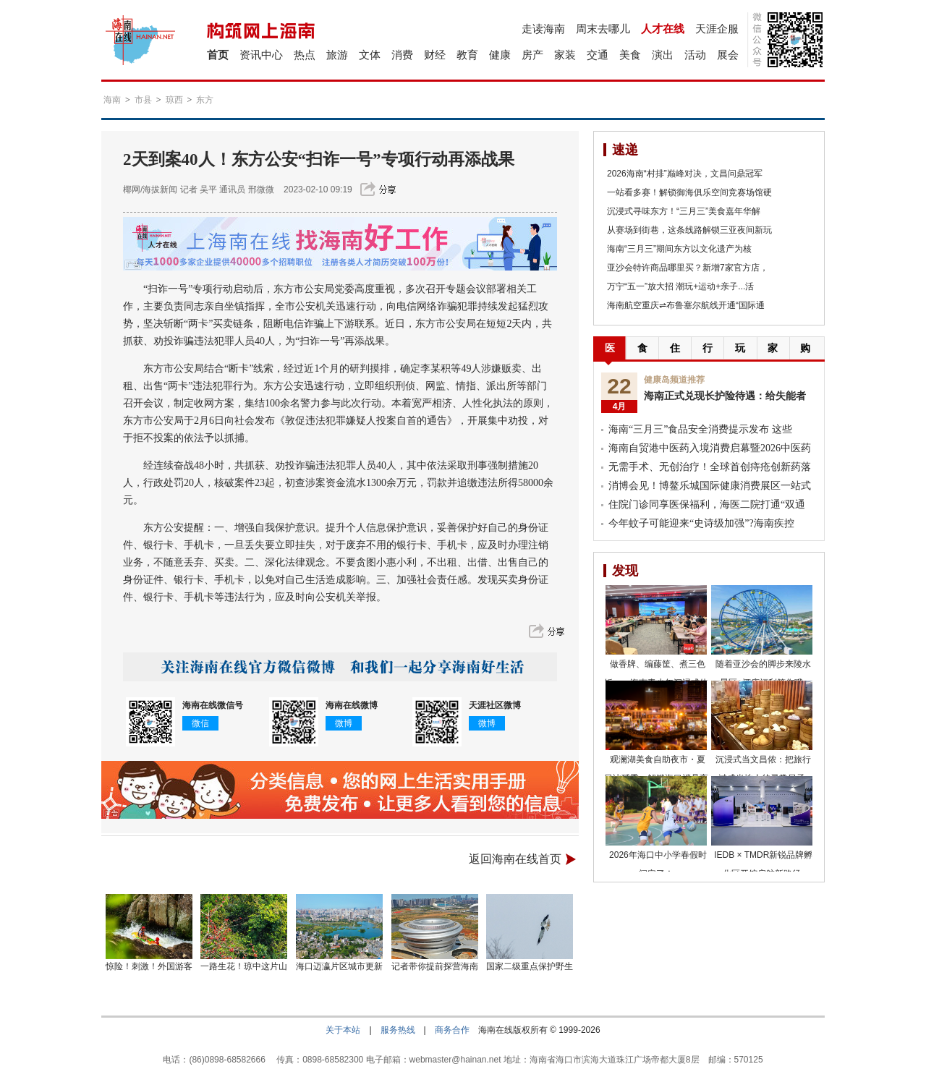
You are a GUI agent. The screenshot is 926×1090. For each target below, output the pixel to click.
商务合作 (452, 1030)
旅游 (337, 54)
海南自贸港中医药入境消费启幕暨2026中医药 (709, 448)
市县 (143, 100)
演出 (663, 54)
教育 (467, 54)
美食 (630, 54)
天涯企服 (717, 28)
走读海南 (543, 28)
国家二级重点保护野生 (529, 966)
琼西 (174, 100)
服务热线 (398, 1030)
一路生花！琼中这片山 (243, 966)
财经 (435, 54)
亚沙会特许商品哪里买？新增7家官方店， (687, 268)
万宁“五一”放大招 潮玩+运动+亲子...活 (680, 286)
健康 (500, 54)
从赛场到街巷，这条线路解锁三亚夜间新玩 (689, 230)
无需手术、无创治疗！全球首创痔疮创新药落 (709, 466)
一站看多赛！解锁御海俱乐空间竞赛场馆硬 (689, 192)
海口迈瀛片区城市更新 (339, 966)
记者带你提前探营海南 (434, 966)
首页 (218, 54)
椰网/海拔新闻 (150, 189)
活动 (695, 54)
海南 (112, 100)
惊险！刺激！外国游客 (149, 966)
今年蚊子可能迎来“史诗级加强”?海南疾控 (701, 523)
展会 (728, 54)
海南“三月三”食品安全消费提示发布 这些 (700, 429)
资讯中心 (261, 54)
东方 (204, 100)
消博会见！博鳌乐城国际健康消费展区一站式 (709, 485)
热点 (304, 54)
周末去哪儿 (603, 28)
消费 (402, 54)
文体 (370, 54)
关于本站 (343, 1030)
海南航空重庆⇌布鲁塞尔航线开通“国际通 (686, 305)
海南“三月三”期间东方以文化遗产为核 (679, 249)
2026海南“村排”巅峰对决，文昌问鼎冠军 (685, 174)
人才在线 (662, 28)
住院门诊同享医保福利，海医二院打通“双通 (706, 504)
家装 (565, 54)
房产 (532, 54)
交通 (597, 54)
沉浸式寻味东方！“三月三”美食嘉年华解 (683, 211)
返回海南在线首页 (515, 859)
